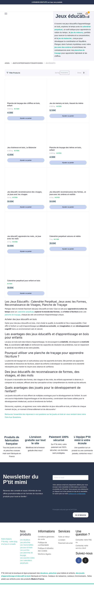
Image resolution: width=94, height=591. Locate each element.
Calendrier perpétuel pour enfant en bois (23, 281)
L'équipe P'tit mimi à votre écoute (82, 440)
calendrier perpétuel (25, 312)
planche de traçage (12, 315)
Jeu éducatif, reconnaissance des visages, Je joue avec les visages (24, 193)
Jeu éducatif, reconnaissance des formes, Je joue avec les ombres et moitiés (67, 193)
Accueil (7, 63)
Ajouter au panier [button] (26, 118)
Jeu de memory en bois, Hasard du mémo (66, 103)
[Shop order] (56, 72)
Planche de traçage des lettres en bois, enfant (65, 148)
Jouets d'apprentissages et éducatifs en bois (28, 63)
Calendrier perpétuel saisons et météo (65, 236)
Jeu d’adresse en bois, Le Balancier (21, 147)
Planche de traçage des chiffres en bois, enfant (23, 104)
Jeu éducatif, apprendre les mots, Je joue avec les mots (24, 237)
